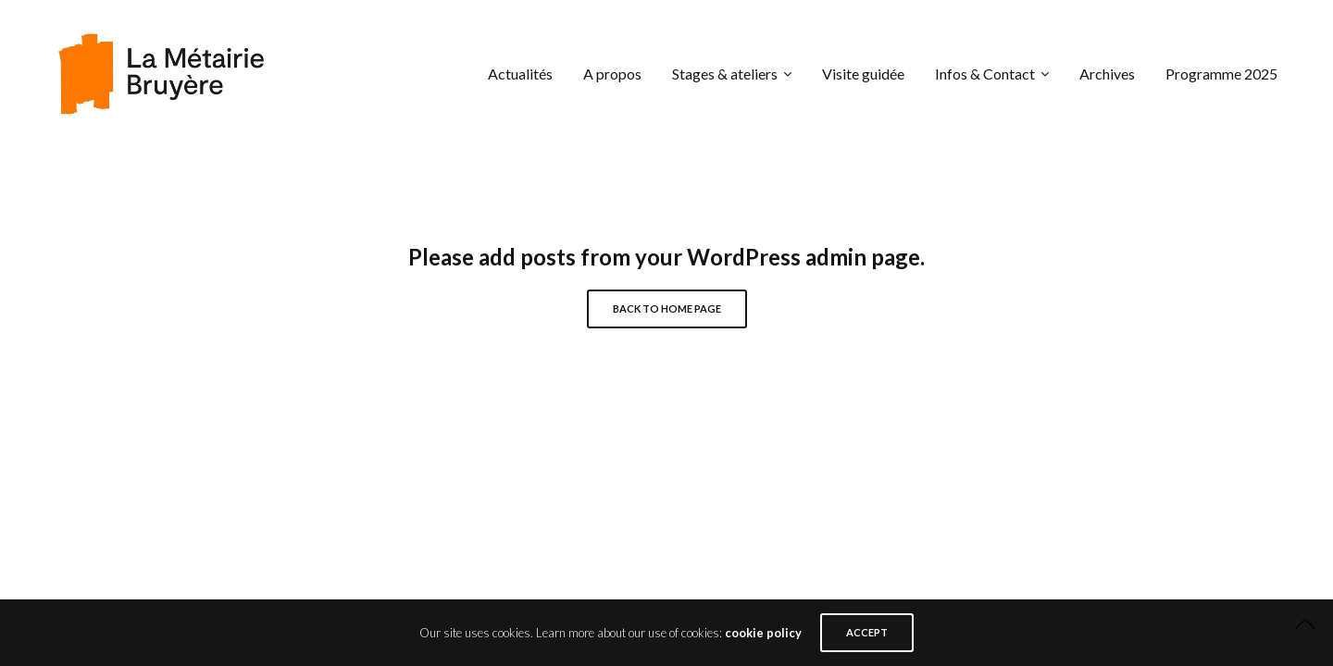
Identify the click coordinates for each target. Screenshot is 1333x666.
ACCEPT (867, 632)
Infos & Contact (985, 73)
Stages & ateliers (725, 73)
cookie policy (763, 632)
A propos (612, 73)
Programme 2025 (1221, 73)
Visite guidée (863, 73)
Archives (1107, 73)
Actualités (520, 73)
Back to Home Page (667, 308)
